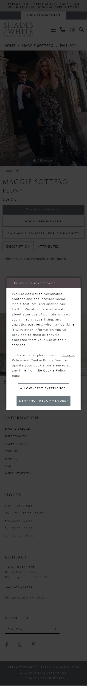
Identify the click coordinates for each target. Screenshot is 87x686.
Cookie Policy (42, 359)
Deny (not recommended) (43, 401)
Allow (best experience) (43, 388)
